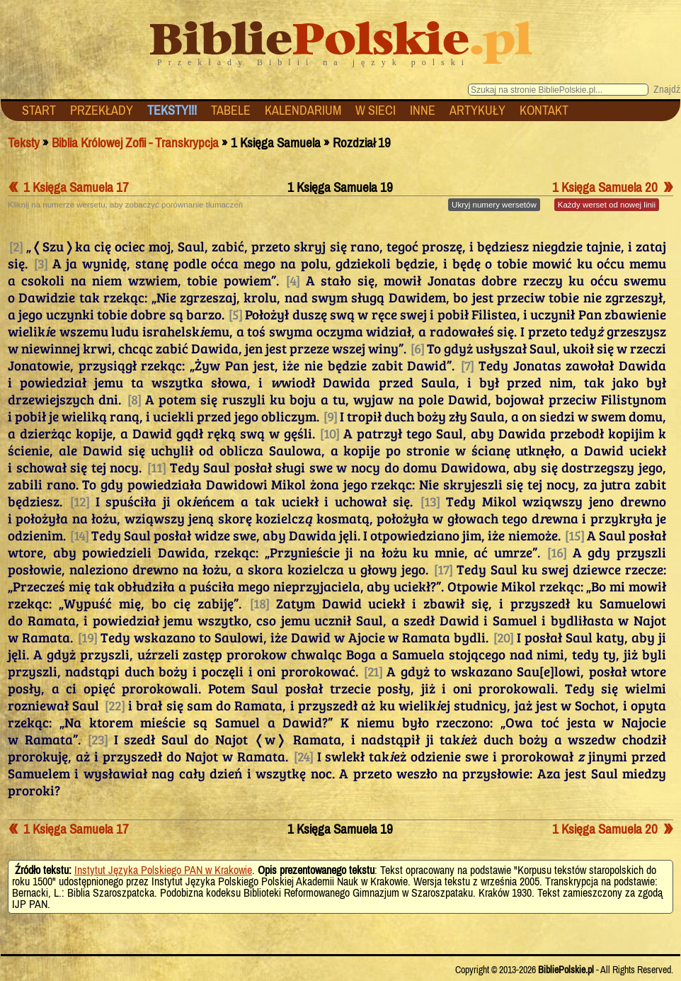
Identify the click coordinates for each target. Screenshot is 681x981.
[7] (467, 365)
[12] (79, 501)
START (39, 110)
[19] (87, 637)
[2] (16, 246)
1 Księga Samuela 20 (612, 187)
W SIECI (375, 110)
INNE (422, 110)
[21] (373, 671)
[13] (430, 501)
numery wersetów (494, 204)
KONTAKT (544, 110)
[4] (292, 280)
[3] (40, 263)
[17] (443, 569)
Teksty (24, 142)
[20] (503, 637)
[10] (329, 433)
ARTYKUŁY (477, 110)
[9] (330, 416)
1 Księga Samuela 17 (68, 187)
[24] (303, 756)
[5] (235, 314)
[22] (115, 705)
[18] (259, 603)
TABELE (231, 110)
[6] (417, 348)
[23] (98, 739)
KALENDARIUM (303, 110)
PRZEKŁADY (101, 110)
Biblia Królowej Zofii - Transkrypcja (135, 142)
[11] (156, 467)
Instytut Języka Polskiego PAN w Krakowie (163, 869)
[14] (79, 535)
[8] (134, 399)
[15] (574, 535)
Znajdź (666, 89)
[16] (556, 552)
